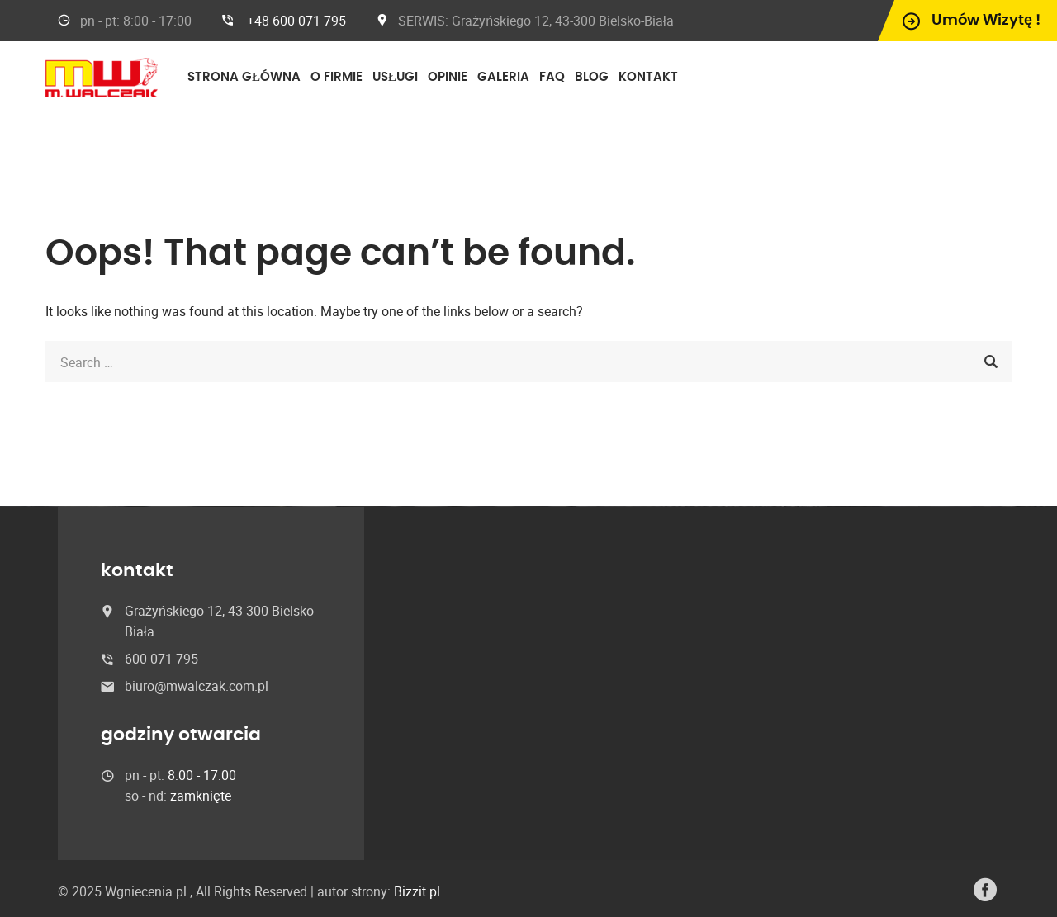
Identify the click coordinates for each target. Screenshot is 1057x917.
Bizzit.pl (417, 891)
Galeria (503, 77)
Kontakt (648, 77)
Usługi (395, 77)
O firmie (336, 77)
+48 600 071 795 (296, 21)
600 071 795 (161, 659)
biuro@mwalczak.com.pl (196, 686)
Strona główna (244, 77)
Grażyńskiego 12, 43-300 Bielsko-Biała (562, 21)
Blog (592, 77)
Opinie (447, 77)
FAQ (552, 77)
